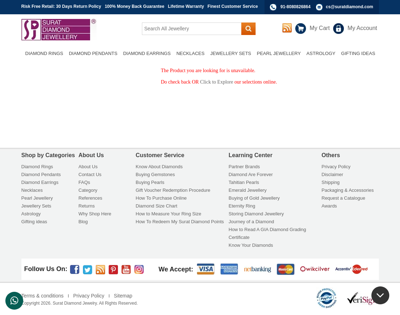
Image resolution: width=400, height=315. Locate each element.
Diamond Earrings (40, 182)
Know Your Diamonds (251, 245)
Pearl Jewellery (37, 198)
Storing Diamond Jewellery (256, 213)
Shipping (331, 182)
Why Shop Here (95, 213)
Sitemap (123, 296)
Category (88, 190)
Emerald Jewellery (248, 190)
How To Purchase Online (161, 198)
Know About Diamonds (159, 166)
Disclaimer (333, 174)
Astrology (31, 213)
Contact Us (90, 174)
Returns (87, 206)
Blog (83, 221)
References (90, 198)
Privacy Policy (336, 166)
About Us (88, 166)
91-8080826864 (296, 6)
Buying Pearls (150, 182)
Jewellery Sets (36, 206)
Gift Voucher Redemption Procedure (173, 190)
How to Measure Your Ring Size (169, 213)
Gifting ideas (34, 221)
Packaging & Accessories (348, 190)
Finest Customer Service (233, 6)
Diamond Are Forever (251, 174)
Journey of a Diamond (251, 221)
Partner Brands (244, 166)
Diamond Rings (37, 166)
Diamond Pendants (41, 174)
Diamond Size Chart (156, 206)
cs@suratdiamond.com (349, 6)
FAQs (84, 182)
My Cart (320, 28)
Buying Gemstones (155, 174)
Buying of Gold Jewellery (254, 198)
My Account (362, 28)
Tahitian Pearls (244, 182)
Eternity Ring (242, 206)
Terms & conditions (42, 296)
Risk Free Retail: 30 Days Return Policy (61, 6)
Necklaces (32, 190)
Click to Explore (216, 82)
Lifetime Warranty (186, 6)
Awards (329, 206)
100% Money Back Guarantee (134, 6)
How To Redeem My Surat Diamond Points (180, 221)
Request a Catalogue (343, 198)
